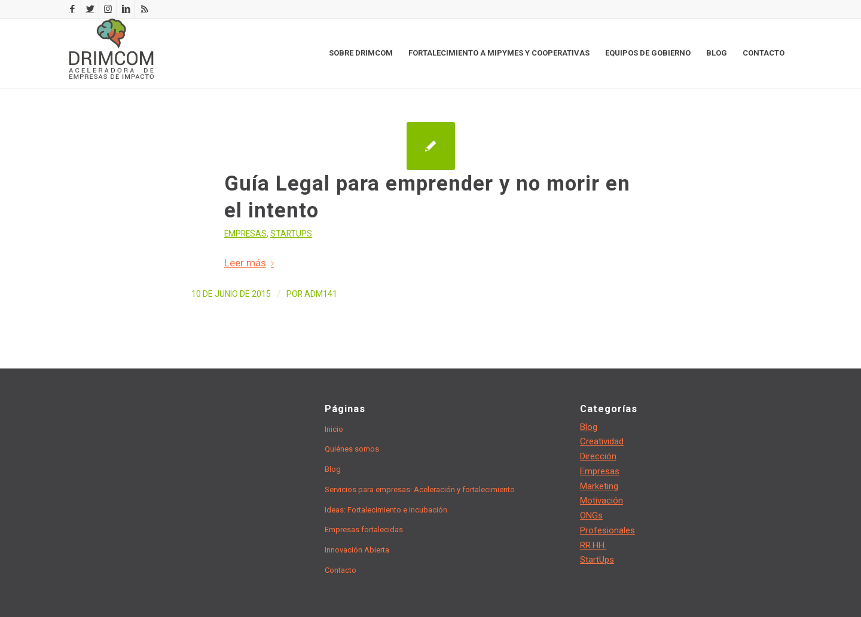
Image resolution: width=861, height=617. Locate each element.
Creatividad (602, 441)
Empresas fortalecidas (364, 529)
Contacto (340, 570)
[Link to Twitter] (90, 9)
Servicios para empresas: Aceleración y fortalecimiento (420, 489)
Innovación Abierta (357, 549)
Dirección (598, 456)
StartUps (291, 233)
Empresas (245, 233)
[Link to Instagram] (108, 9)
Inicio (334, 429)
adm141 (320, 294)
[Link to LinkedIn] (126, 9)
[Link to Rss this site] (144, 9)
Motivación (601, 500)
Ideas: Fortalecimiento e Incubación (386, 509)
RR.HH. (593, 545)
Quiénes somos (352, 448)
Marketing (599, 486)
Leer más (251, 263)
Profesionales (607, 530)
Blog (333, 469)
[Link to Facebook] (72, 9)
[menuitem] (361, 53)
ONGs (591, 515)
